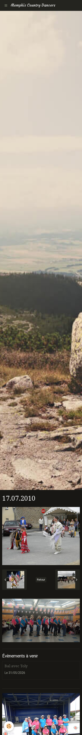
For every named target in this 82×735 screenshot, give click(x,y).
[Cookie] (9, 726)
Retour (41, 579)
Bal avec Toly (16, 666)
